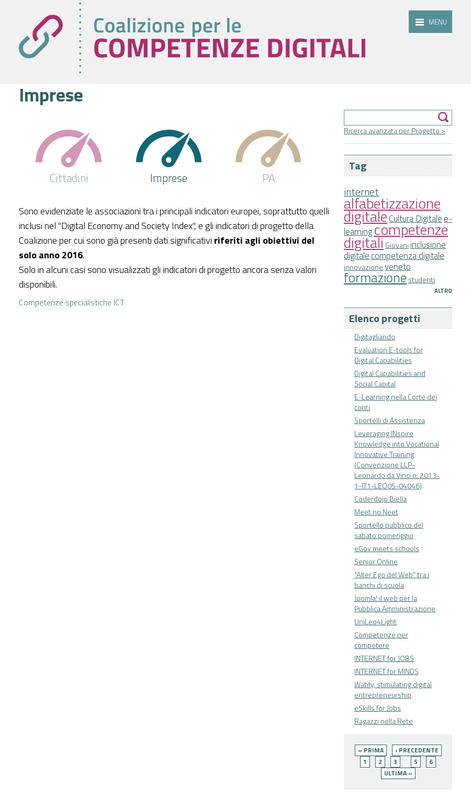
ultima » (398, 773)
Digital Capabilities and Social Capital (389, 378)
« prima (371, 750)
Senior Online (376, 561)
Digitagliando (374, 336)
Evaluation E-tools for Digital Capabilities (388, 354)
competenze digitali (396, 236)
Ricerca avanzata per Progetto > (394, 130)
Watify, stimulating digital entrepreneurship (393, 689)
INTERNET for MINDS (386, 671)
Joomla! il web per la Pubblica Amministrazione (394, 603)
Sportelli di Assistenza (389, 420)
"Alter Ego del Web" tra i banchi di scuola (391, 579)
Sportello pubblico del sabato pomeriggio (388, 530)
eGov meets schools (386, 548)
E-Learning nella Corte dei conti (395, 402)
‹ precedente (417, 750)
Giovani (397, 244)
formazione (375, 277)
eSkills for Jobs (377, 707)
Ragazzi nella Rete (383, 720)
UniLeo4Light (375, 621)
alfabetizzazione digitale (392, 209)
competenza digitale (407, 255)
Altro (443, 291)
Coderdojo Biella (380, 498)
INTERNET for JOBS (384, 658)
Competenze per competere (381, 639)
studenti (421, 279)
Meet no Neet (376, 511)
